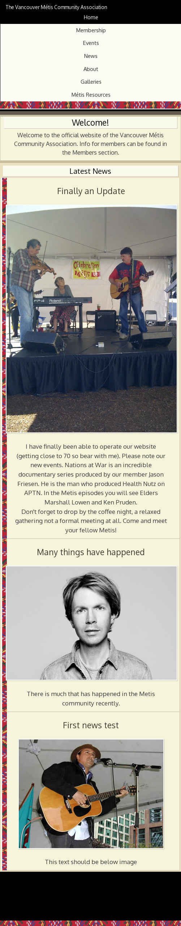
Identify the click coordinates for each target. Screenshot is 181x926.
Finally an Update (91, 191)
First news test (91, 725)
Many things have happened (91, 552)
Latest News (90, 171)
